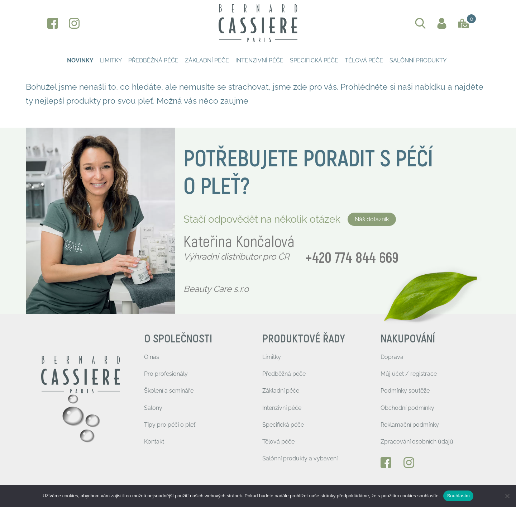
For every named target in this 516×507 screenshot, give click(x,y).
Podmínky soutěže (405, 390)
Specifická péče (314, 60)
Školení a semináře (169, 390)
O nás (151, 357)
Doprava (392, 357)
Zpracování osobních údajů (417, 441)
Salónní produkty (418, 60)
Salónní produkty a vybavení (300, 458)
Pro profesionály (166, 373)
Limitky (111, 60)
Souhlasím (458, 495)
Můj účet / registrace (409, 373)
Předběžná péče (153, 60)
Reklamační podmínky (410, 424)
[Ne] (507, 495)
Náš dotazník (372, 219)
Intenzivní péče (259, 60)
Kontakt (154, 441)
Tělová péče (364, 60)
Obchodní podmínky (407, 407)
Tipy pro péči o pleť (169, 424)
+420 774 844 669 (351, 258)
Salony (153, 407)
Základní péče (207, 60)
